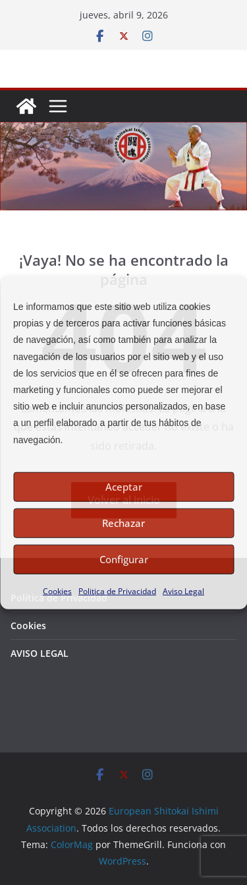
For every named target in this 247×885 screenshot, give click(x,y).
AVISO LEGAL (40, 653)
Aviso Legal (183, 590)
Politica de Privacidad (117, 590)
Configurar (123, 559)
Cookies (57, 590)
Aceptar (123, 486)
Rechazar (123, 523)
